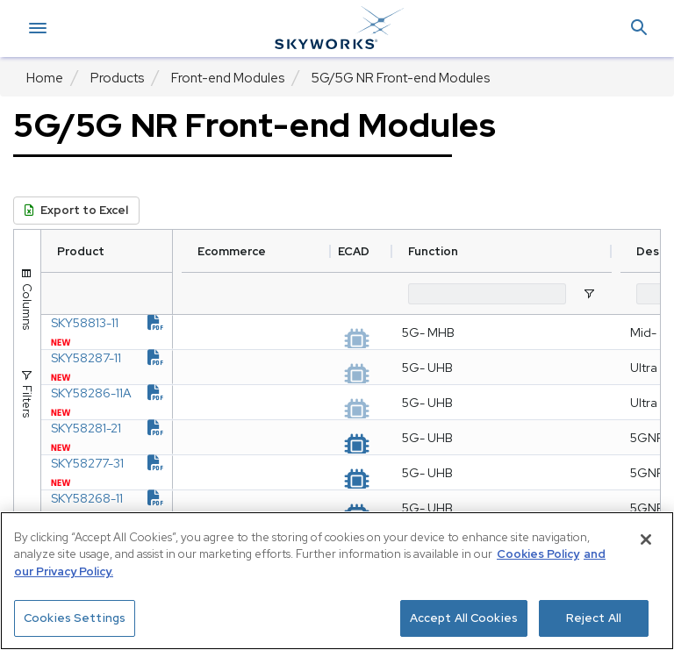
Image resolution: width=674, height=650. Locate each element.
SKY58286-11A (117, 437)
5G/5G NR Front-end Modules (401, 78)
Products (117, 78)
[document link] (199, 331)
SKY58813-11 (117, 331)
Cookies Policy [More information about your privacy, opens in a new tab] (538, 553)
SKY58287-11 (117, 384)
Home (44, 78)
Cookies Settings (74, 618)
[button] (639, 28)
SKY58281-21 (117, 489)
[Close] (646, 539)
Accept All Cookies (464, 618)
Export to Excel (76, 210)
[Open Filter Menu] (633, 294)
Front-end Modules (227, 78)
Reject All (593, 618)
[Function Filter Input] (531, 293)
